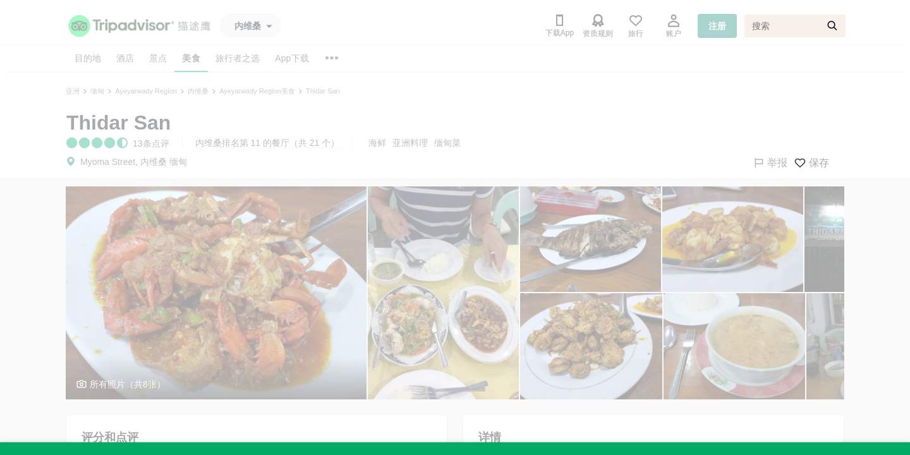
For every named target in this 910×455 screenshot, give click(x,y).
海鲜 (377, 143)
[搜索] (795, 26)
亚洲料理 (410, 143)
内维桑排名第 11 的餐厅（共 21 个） (267, 143)
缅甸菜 (447, 143)
